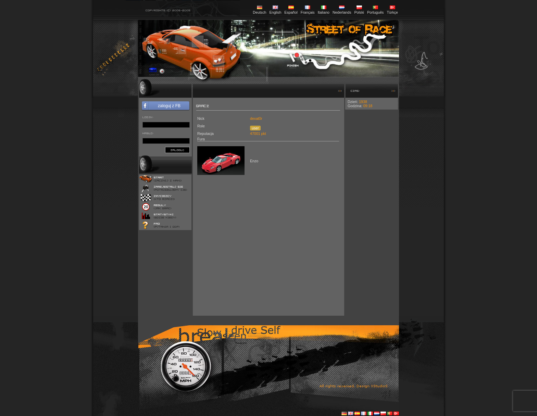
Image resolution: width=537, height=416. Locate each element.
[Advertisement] (371, 212)
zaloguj (177, 150)
